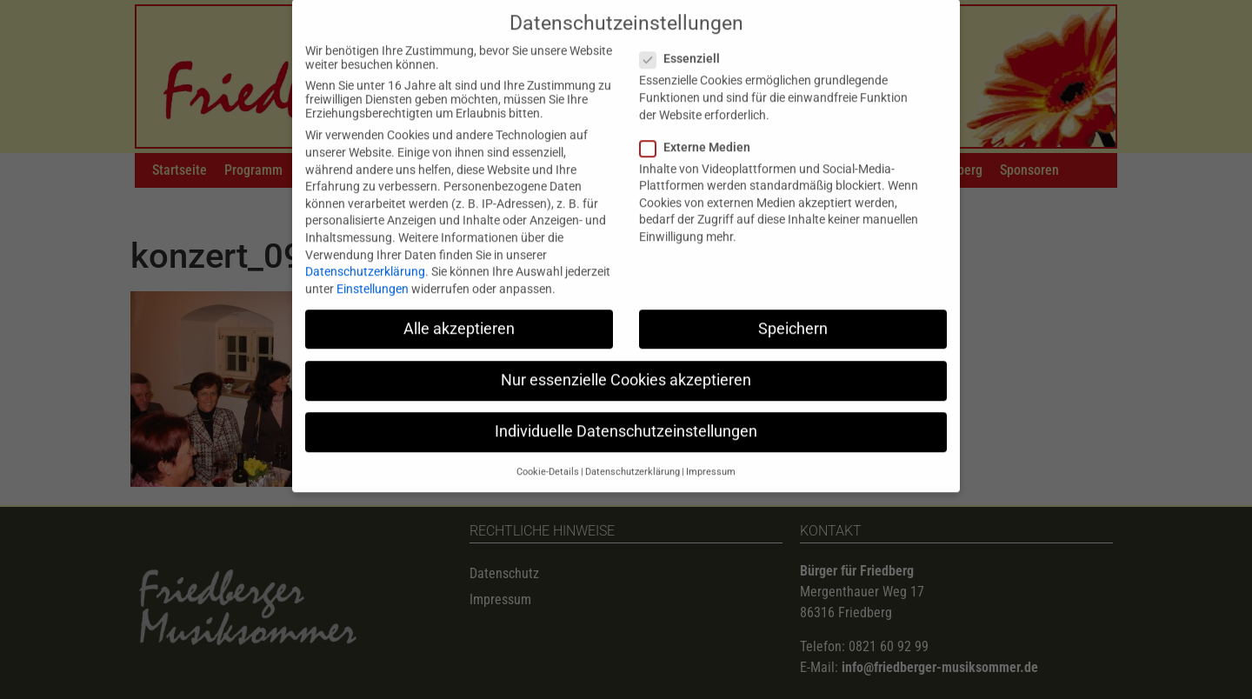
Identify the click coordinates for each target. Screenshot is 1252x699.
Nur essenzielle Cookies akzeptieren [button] (626, 364)
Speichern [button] (793, 312)
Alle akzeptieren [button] (459, 312)
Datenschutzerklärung (365, 256)
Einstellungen (372, 272)
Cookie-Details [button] (547, 456)
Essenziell (685, 43)
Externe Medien (700, 130)
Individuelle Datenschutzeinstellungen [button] (626, 415)
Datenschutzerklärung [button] (632, 456)
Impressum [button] (711, 456)
